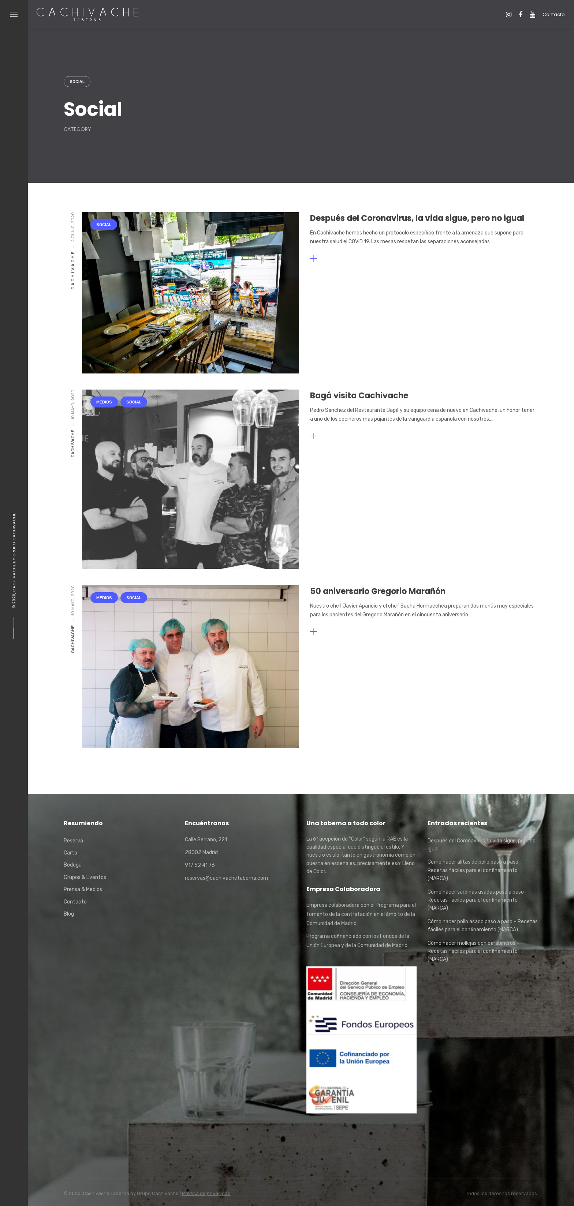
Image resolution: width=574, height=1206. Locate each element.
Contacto (554, 14)
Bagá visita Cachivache (359, 395)
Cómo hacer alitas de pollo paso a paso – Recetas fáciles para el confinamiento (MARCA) (475, 870)
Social (77, 81)
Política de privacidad (206, 1193)
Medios (104, 402)
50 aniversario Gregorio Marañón (378, 591)
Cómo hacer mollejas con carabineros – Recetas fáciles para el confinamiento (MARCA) (473, 951)
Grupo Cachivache (14, 535)
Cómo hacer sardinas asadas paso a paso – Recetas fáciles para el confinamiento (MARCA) (478, 900)
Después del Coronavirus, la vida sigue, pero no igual (417, 218)
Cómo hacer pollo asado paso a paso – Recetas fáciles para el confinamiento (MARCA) (483, 925)
